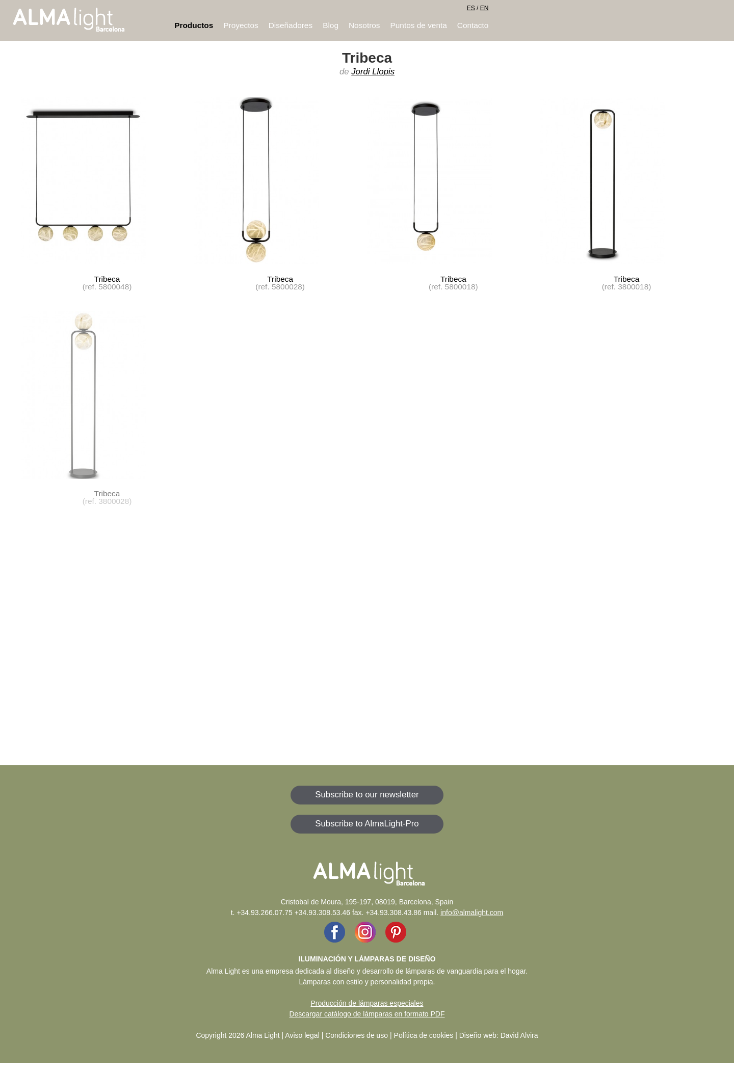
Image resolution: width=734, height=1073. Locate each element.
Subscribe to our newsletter (366, 794)
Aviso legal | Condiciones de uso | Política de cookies (369, 1035)
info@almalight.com (471, 912)
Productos (193, 25)
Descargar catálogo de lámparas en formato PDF (366, 1014)
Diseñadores (290, 25)
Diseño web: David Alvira (498, 1035)
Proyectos (240, 25)
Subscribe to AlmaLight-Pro (366, 823)
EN (484, 8)
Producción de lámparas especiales (366, 1003)
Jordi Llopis (373, 71)
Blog (330, 25)
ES (471, 8)
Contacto (473, 25)
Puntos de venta (418, 25)
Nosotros (364, 25)
